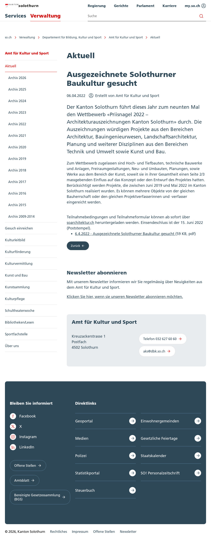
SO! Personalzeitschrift (160, 473)
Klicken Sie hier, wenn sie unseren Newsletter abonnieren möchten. (125, 296)
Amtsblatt (24, 480)
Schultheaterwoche (19, 311)
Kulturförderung (17, 252)
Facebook (23, 416)
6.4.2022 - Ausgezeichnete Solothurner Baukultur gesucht (125, 233)
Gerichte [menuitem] (121, 6)
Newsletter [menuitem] (128, 532)
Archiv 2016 (17, 193)
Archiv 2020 (17, 147)
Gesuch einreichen (19, 228)
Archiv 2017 (17, 182)
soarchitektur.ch (80, 222)
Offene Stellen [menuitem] (104, 532)
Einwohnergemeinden (160, 421)
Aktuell (155, 37)
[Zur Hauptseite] (21, 5)
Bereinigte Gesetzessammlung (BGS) (40, 497)
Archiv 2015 (17, 205)
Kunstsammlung (17, 287)
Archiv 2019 (17, 159)
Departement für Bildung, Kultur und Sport (71, 37)
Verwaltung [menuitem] (45, 16)
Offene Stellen (28, 465)
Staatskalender (153, 455)
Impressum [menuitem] (80, 532)
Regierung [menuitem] (97, 6)
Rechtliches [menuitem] (58, 532)
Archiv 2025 (17, 89)
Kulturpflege (15, 299)
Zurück (78, 246)
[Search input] (147, 16)
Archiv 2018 (17, 170)
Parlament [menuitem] (145, 6)
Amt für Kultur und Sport (126, 37)
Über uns (12, 346)
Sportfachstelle (16, 334)
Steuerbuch (85, 490)
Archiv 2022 (17, 124)
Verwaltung (27, 37)
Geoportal (84, 421)
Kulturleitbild (15, 240)
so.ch (8, 37)
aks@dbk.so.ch (157, 351)
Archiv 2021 (17, 136)
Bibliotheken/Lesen (19, 322)
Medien (81, 438)
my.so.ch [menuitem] (195, 5)
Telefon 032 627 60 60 (162, 339)
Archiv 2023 (17, 112)
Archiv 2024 (17, 101)
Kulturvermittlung (19, 263)
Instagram (23, 437)
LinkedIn (22, 447)
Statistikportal (87, 473)
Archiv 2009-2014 (21, 216)
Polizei (81, 455)
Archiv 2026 (17, 78)
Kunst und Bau (16, 275)
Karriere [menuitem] (170, 6)
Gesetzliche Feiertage (159, 438)
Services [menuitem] (15, 16)
